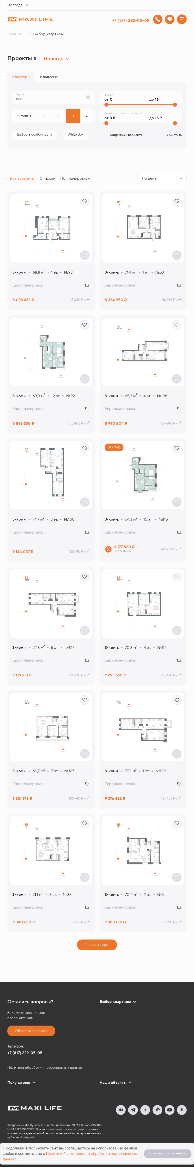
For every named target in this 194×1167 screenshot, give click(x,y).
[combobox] (18, 5)
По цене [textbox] (149, 178)
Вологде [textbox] (53, 59)
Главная (14, 34)
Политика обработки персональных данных (44, 1067)
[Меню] (182, 19)
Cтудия (24, 116)
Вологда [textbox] (14, 5)
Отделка (75, 134)
